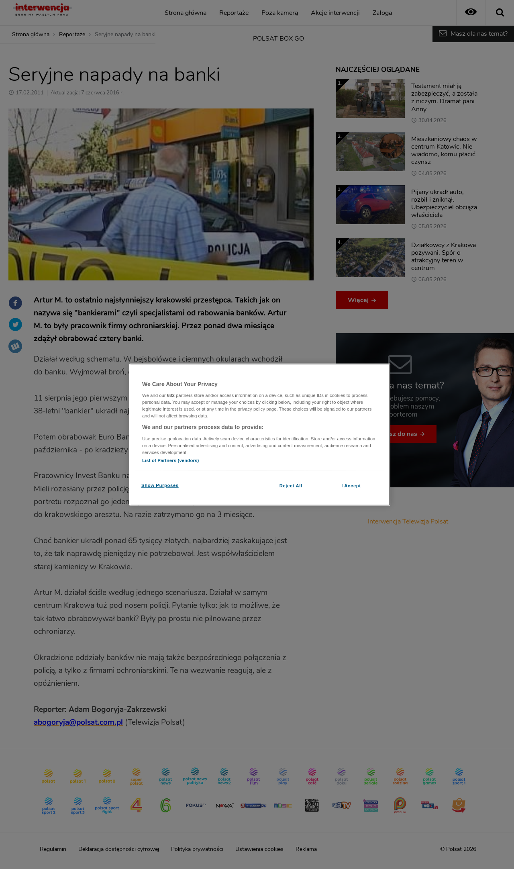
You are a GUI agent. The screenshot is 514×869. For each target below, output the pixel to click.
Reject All (290, 485)
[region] (259, 434)
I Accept (351, 485)
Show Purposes (160, 485)
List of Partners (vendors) (170, 460)
